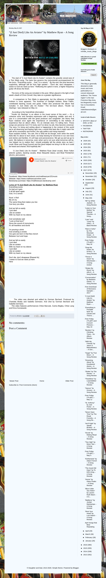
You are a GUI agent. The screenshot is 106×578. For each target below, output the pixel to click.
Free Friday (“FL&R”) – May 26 (90, 242)
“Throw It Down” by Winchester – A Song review (91, 261)
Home (42, 381)
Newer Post (14, 381)
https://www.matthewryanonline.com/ (31, 179)
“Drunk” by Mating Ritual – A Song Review (91, 436)
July (87, 191)
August (88, 188)
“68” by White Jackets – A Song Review (91, 203)
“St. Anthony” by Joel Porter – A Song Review (91, 406)
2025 (85, 144)
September (89, 183)
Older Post (69, 381)
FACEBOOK (87, 126)
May (87, 198)
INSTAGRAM (88, 131)
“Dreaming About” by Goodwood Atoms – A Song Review (91, 364)
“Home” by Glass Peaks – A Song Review (90, 482)
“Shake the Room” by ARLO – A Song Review (91, 271)
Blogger (76, 568)
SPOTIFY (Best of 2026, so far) (89, 122)
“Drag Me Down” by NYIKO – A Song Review (91, 250)
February (89, 537)
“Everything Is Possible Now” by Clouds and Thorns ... (90, 312)
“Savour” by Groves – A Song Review (91, 390)
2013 (85, 555)
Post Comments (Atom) (28, 385)
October (88, 179)
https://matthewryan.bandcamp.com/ (41, 181)
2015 (85, 548)
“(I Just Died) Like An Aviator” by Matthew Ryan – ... (90, 300)
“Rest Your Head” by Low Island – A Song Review (90, 515)
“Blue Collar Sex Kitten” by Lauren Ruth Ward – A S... (90, 493)
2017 (85, 170)
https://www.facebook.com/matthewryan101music (37, 176)
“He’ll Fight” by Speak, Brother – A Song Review (91, 426)
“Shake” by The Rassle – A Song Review (91, 373)
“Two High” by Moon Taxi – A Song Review (90, 445)
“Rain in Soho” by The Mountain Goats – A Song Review (91, 233)
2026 (85, 141)
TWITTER (86, 129)
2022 (85, 154)
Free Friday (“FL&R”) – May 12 (90, 397)
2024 (85, 147)
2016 (85, 545)
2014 (85, 551)
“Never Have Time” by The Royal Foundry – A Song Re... (91, 416)
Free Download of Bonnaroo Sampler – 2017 (91, 290)
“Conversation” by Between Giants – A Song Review (91, 280)
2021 (85, 157)
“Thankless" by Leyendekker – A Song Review (90, 382)
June (87, 195)
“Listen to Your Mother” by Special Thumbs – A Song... (90, 212)
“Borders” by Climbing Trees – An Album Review (90, 334)
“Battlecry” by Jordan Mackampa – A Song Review (90, 504)
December (89, 173)
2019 (85, 164)
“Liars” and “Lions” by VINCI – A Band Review (91, 222)
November (89, 176)
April (87, 531)
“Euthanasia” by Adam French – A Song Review (91, 462)
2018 (85, 167)
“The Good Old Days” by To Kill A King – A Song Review (90, 472)
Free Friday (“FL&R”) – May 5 (90, 453)
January (88, 541)
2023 (85, 150)
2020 (85, 160)
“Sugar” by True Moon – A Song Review (91, 355)
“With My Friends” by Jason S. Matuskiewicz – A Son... (91, 345)
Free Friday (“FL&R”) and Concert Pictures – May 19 (91, 323)
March (88, 534)
